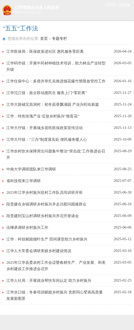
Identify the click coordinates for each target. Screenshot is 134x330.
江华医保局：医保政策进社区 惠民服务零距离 (45, 51)
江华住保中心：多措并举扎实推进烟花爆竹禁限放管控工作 (56, 81)
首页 (44, 39)
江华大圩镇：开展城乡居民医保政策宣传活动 (44, 128)
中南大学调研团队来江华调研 (31, 169)
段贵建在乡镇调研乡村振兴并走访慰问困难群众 (46, 204)
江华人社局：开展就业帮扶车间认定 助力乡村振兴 (48, 281)
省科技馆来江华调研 (23, 181)
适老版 (124, 5)
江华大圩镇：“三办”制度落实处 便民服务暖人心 (46, 139)
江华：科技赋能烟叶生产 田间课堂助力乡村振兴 (46, 239)
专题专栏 (59, 39)
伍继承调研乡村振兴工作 (27, 227)
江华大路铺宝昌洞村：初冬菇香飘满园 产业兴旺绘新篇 (52, 104)
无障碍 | (112, 5)
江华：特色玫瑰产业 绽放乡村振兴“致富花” (42, 116)
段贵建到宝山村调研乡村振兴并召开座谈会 (42, 216)
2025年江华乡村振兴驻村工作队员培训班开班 (44, 192)
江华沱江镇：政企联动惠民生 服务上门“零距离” (46, 93)
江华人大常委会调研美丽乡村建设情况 (38, 251)
